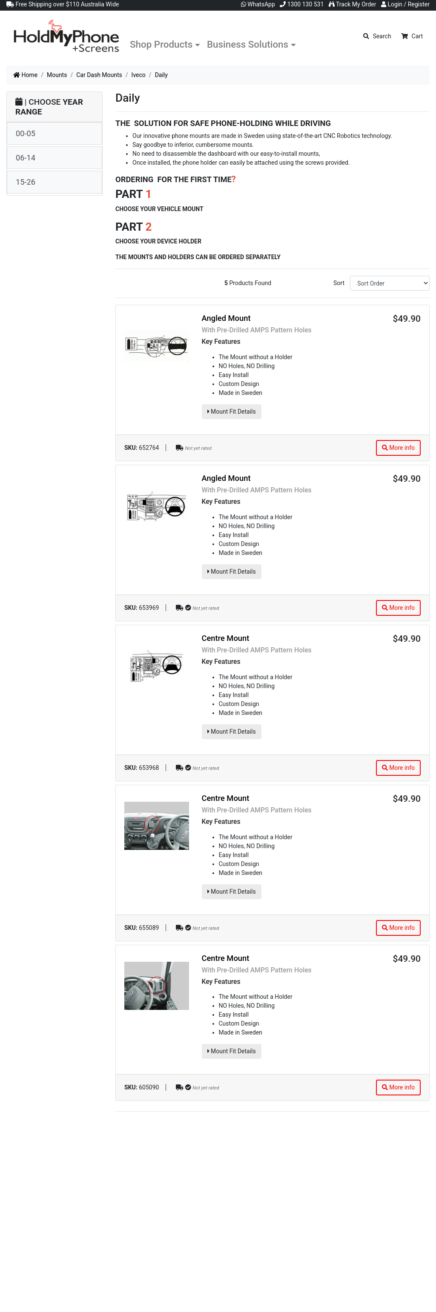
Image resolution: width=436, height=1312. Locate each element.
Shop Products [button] (161, 44)
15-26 (25, 181)
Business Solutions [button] (247, 44)
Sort (338, 283)
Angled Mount (226, 318)
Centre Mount (226, 638)
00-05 (25, 133)
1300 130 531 (302, 4)
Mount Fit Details (231, 411)
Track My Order (352, 4)
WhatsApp (258, 4)
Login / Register (405, 4)
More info (398, 447)
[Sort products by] (390, 283)
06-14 (25, 157)
